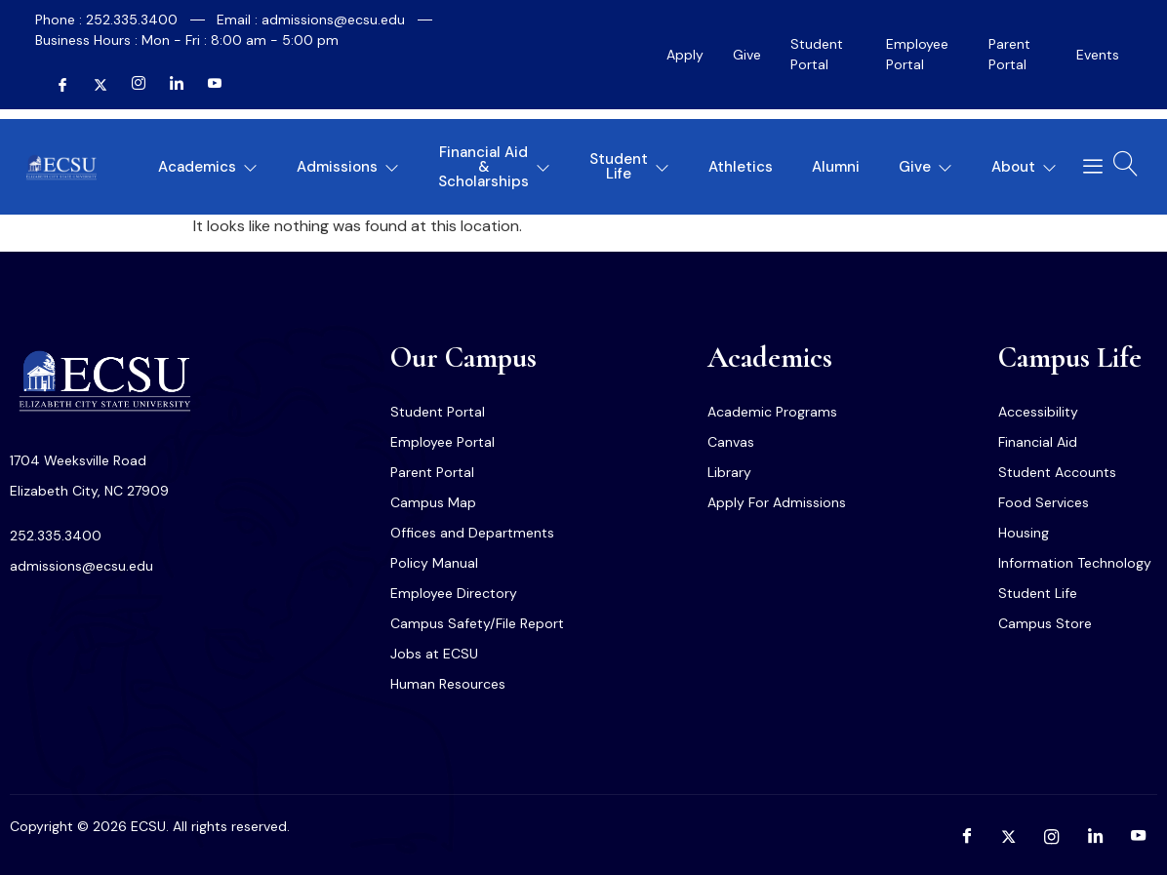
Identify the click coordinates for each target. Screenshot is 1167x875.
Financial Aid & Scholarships (494, 166)
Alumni (836, 167)
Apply (685, 54)
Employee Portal (917, 54)
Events (1097, 54)
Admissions (348, 167)
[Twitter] (92, 84)
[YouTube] (206, 84)
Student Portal (816, 54)
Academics (208, 167)
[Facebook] (54, 84)
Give (747, 54)
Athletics (740, 167)
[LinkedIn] (168, 84)
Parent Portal (1009, 54)
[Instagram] (130, 84)
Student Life (629, 166)
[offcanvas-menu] (1085, 166)
